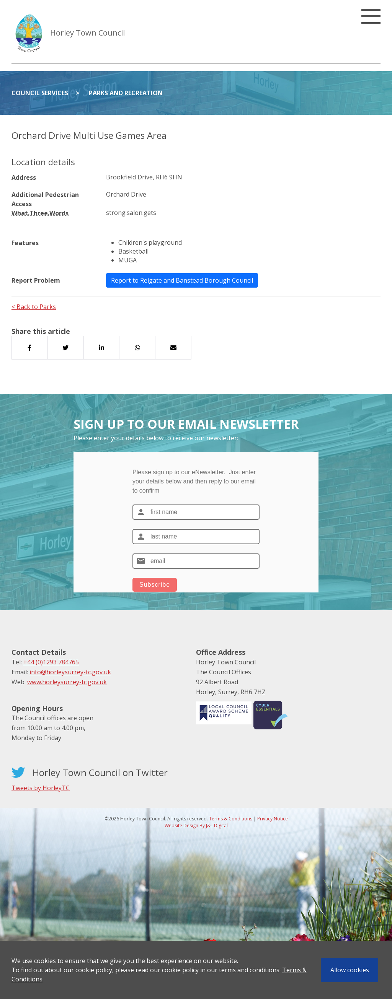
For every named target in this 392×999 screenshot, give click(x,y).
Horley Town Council (87, 33)
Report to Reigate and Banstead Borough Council (182, 280)
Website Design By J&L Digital (196, 825)
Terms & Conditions (230, 818)
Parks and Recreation (126, 93)
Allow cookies (349, 970)
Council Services (39, 93)
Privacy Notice (272, 818)
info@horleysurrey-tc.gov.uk (70, 672)
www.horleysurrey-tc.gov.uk (67, 682)
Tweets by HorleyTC (40, 788)
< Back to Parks (33, 307)
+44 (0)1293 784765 (51, 662)
